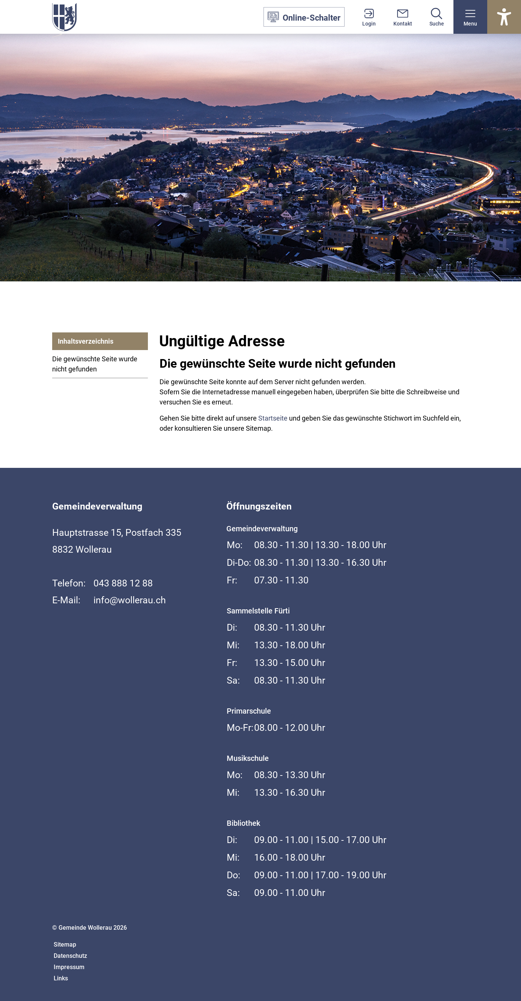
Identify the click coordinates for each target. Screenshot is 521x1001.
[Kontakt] (403, 17)
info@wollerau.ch (129, 600)
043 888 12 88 (123, 583)
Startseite (273, 418)
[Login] (369, 17)
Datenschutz (70, 955)
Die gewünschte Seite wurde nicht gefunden (94, 364)
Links (61, 978)
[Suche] (436, 17)
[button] (470, 17)
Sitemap (65, 944)
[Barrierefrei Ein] (504, 17)
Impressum (69, 967)
